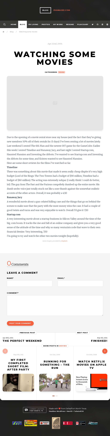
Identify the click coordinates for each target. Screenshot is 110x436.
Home (13, 24)
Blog (22, 24)
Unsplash (64, 241)
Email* (61, 278)
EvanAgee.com (63, 10)
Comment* (13, 293)
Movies (61, 72)
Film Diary (82, 24)
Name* (10, 278)
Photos (46, 24)
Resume (70, 24)
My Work (58, 24)
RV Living (33, 24)
